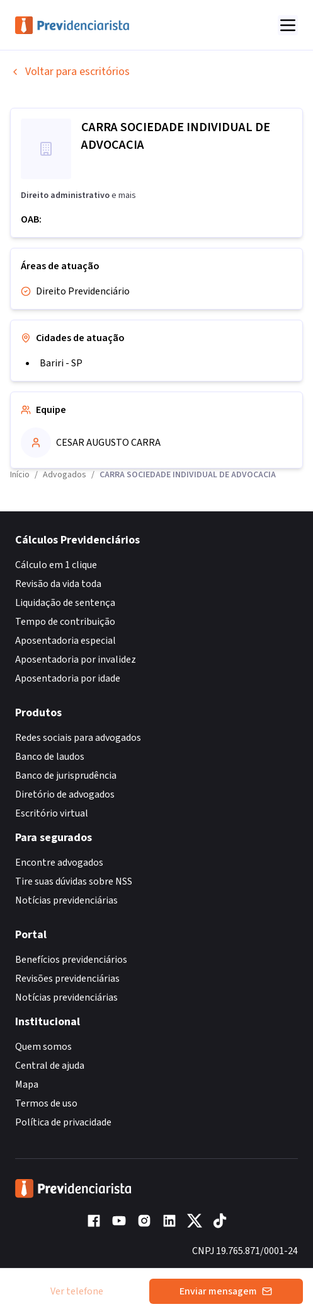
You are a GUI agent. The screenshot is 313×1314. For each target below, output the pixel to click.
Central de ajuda (49, 1065)
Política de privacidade (63, 1122)
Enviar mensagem (225, 1291)
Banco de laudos (49, 756)
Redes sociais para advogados (78, 737)
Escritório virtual (51, 813)
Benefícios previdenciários (71, 959)
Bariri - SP (61, 363)
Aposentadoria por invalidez (75, 659)
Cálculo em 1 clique (56, 565)
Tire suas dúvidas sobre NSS (73, 881)
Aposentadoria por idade (67, 678)
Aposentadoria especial (65, 640)
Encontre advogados (59, 862)
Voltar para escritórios (70, 72)
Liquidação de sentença (65, 602)
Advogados (64, 474)
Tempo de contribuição (65, 621)
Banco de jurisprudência (66, 775)
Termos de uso (46, 1103)
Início (20, 474)
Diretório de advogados (65, 794)
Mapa (26, 1084)
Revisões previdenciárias (67, 978)
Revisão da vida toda (58, 584)
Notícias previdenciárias (66, 900)
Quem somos (43, 1046)
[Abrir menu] (288, 25)
